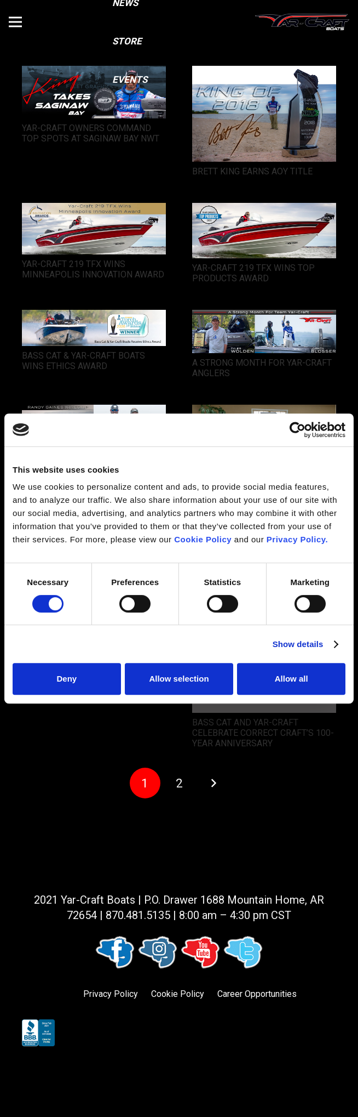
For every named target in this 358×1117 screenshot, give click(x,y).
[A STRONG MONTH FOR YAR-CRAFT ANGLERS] (264, 317)
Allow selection (179, 678)
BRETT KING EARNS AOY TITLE (252, 171)
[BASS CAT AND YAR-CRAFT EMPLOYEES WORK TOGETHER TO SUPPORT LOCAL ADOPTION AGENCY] (264, 412)
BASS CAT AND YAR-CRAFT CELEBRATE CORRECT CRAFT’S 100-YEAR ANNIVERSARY (263, 733)
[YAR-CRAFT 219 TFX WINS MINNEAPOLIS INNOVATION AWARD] (94, 210)
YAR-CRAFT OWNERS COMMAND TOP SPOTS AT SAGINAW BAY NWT (90, 133)
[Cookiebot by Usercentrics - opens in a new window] (297, 430)
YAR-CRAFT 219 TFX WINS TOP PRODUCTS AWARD (253, 273)
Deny (66, 678)
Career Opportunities (257, 994)
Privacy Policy (110, 994)
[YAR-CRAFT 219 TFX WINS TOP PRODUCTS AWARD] (264, 210)
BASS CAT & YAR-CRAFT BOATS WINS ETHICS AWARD (83, 360)
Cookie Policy (177, 994)
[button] (15, 22)
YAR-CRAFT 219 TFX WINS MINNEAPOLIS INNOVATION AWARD (93, 269)
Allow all (291, 678)
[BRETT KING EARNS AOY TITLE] (264, 73)
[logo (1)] (302, 22)
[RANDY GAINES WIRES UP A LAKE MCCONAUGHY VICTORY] (94, 412)
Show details (298, 644)
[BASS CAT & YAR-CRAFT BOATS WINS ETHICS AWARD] (94, 317)
